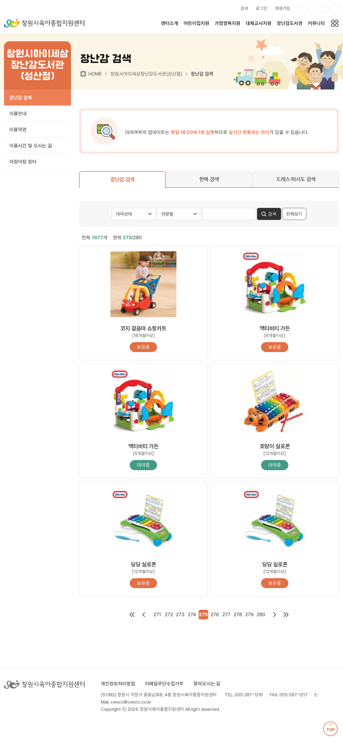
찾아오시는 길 (206, 683)
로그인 (261, 8)
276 (215, 614)
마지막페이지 (286, 614)
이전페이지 (143, 614)
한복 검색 (209, 179)
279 (249, 614)
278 (238, 614)
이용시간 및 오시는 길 (30, 145)
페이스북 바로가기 (314, 8)
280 (261, 614)
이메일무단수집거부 (164, 683)
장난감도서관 (290, 23)
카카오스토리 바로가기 (324, 8)
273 (180, 614)
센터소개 (169, 23)
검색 (244, 8)
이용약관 (18, 129)
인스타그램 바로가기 (303, 8)
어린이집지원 (196, 23)
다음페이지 (274, 614)
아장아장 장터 (22, 161)
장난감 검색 (20, 97)
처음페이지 (132, 614)
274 (192, 614)
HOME (95, 74)
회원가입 (282, 8)
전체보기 (294, 214)
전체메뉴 (334, 23)
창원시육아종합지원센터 (44, 23)
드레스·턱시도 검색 (295, 179)
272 (169, 614)
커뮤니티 (316, 23)
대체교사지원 (258, 23)
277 (226, 614)
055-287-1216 (249, 694)
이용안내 (18, 113)
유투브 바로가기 (334, 8)
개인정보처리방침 (118, 683)
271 (157, 614)
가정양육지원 (227, 23)
